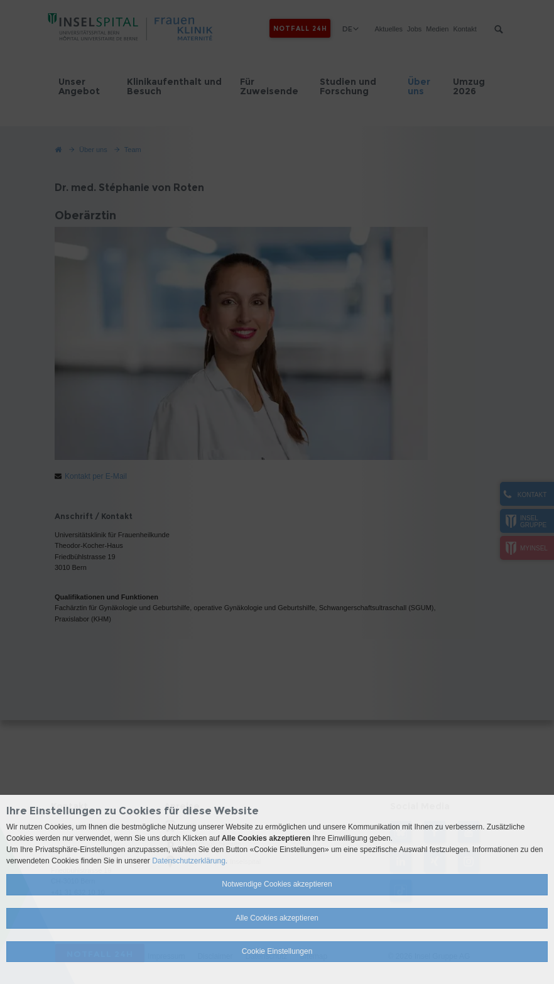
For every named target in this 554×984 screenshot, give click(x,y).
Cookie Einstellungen (277, 951)
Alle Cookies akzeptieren (277, 918)
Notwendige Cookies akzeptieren (277, 884)
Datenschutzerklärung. (189, 860)
